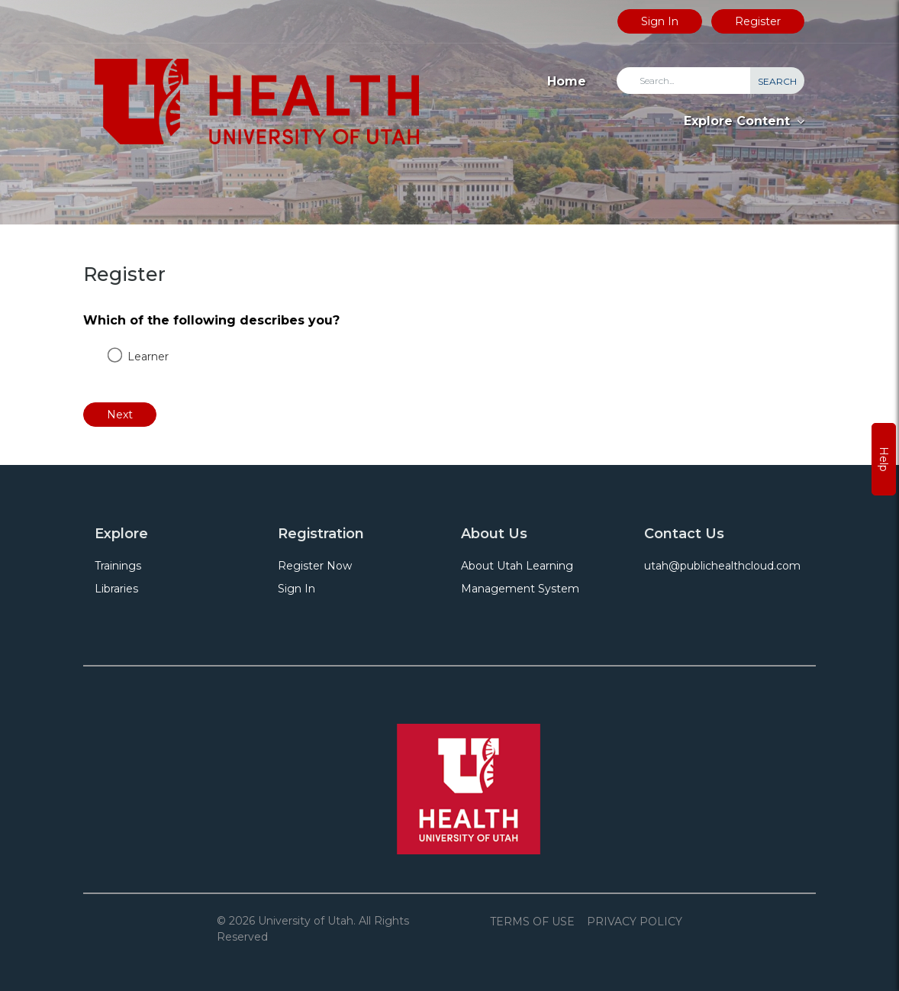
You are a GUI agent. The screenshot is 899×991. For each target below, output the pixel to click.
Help (884, 459)
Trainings (118, 566)
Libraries (116, 589)
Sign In (659, 21)
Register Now (315, 566)
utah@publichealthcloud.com (722, 566)
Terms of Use (532, 921)
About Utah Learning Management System (520, 577)
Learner (148, 356)
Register (758, 21)
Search (777, 81)
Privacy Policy (634, 921)
